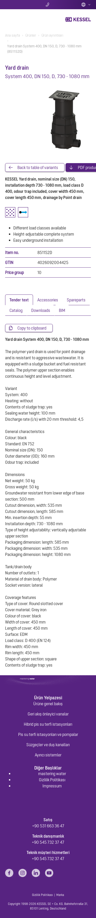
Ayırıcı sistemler (48, 755)
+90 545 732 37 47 (48, 842)
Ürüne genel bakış (48, 703)
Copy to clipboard (31, 328)
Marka (60, 895)
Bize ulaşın (48, 4)
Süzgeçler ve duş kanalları (48, 744)
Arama (19, 4)
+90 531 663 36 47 (48, 826)
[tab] (19, 299)
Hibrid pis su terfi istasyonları (48, 724)
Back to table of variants (37, 167)
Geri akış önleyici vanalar (48, 714)
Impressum (52, 786)
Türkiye (86, 4)
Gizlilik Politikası (52, 779)
